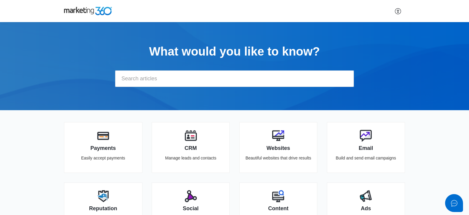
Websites (278, 148)
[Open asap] (454, 203)
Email (366, 148)
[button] (398, 11)
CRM (191, 148)
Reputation (103, 208)
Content (278, 208)
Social (191, 208)
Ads (366, 208)
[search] (234, 79)
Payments (103, 148)
